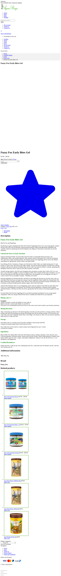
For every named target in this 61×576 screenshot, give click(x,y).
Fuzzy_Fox (4, 228)
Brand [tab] (5, 232)
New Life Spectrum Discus (11, 396)
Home (5, 548)
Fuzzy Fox (9, 226)
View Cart (3, 33)
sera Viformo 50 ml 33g (10, 537)
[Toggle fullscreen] (3, 570)
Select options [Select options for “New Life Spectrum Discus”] (7, 398)
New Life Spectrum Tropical (11, 452)
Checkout (8, 33)
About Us (6, 551)
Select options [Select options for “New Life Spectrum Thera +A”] (7, 426)
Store (5, 550)
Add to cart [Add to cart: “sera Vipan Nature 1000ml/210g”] (7, 482)
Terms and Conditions (9, 554)
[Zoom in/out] (1, 570)
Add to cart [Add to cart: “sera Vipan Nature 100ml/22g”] (7, 510)
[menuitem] (5, 13)
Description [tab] (7, 230)
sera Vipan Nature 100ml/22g (12, 509)
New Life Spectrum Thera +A (12, 424)
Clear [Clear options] (15, 159)
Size (2, 159)
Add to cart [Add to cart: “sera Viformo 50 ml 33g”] (7, 538)
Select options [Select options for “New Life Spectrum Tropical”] (7, 454)
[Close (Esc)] (6, 570)
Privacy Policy (8, 553)
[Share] (4, 570)
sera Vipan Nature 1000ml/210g (12, 481)
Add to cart (4, 163)
